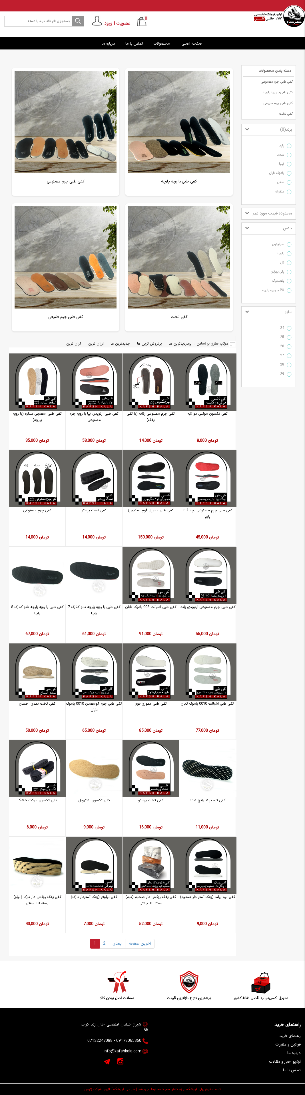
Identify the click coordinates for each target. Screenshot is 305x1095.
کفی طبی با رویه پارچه (278, 92)
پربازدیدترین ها (180, 344)
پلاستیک (279, 281)
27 (283, 355)
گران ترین (73, 344)
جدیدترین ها (120, 344)
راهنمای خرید (290, 1036)
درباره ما (109, 44)
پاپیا (283, 145)
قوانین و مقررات (288, 1045)
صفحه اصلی (192, 44)
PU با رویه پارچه (274, 290)
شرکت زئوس (93, 1089)
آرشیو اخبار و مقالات (285, 1062)
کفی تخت (286, 113)
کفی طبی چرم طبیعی (278, 103)
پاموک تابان (278, 173)
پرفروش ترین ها (149, 344)
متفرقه (281, 191)
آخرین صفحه (140, 944)
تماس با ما (134, 44)
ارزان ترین (96, 344)
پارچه (282, 253)
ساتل (282, 182)
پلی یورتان (279, 271)
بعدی (117, 944)
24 (283, 328)
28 (283, 364)
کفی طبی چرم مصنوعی (277, 81)
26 (283, 346)
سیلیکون (279, 244)
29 (283, 374)
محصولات (162, 44)
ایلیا (283, 164)
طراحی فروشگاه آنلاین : (119, 1089)
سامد (282, 154)
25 (283, 337)
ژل (283, 262)
